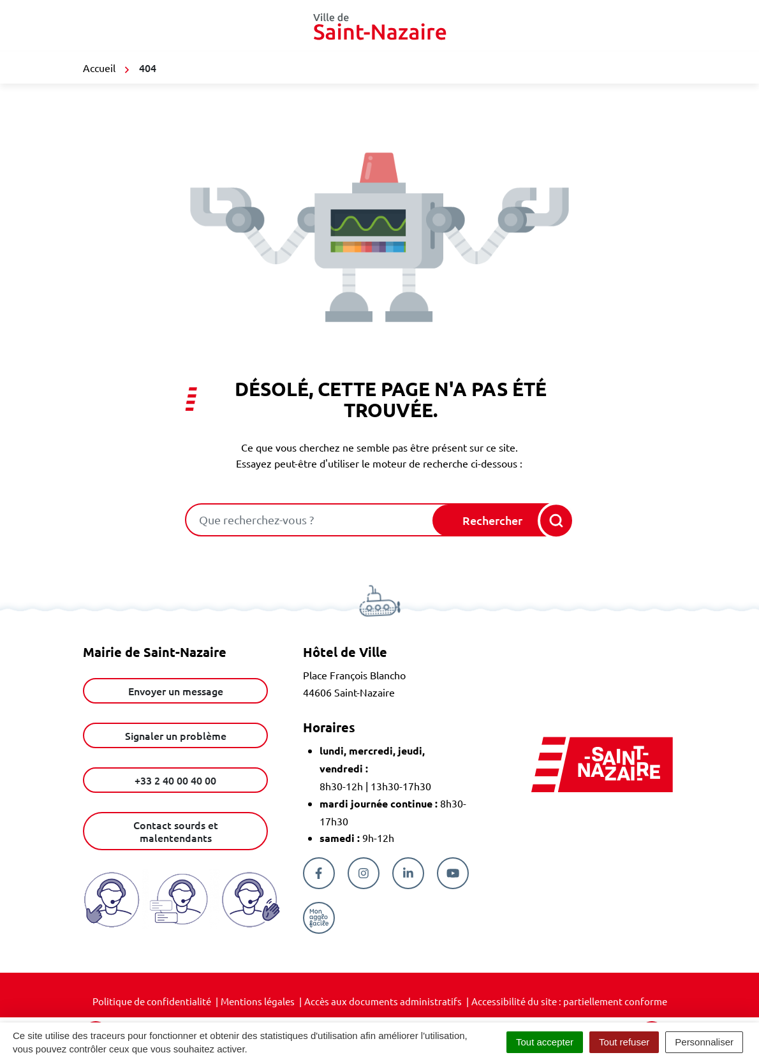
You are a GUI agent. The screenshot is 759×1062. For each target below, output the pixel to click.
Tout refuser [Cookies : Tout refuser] (624, 1041)
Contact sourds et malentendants (175, 831)
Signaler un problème (175, 735)
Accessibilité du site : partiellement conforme (569, 1001)
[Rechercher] (502, 520)
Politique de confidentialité (151, 1001)
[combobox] (310, 520)
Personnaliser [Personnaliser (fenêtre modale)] (704, 1041)
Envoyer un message (175, 691)
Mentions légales (258, 1001)
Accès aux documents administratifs (383, 1001)
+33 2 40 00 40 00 (175, 780)
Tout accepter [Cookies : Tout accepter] (544, 1041)
